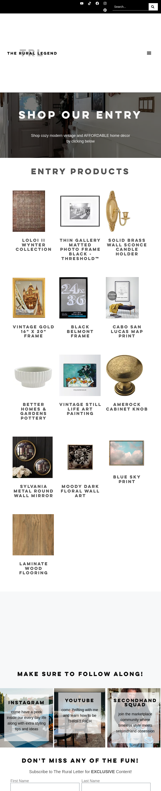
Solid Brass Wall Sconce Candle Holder (127, 247)
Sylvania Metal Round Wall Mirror (34, 491)
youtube (80, 700)
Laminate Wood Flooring (33, 568)
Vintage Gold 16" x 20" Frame (34, 331)
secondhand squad (135, 703)
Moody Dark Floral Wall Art (80, 491)
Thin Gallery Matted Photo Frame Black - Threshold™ (80, 249)
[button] (148, 53)
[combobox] (131, 7)
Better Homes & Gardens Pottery (33, 411)
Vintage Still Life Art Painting (80, 409)
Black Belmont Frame (80, 331)
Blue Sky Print (127, 479)
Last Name (91, 781)
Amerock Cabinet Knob (127, 407)
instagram (26, 702)
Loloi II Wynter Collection (34, 245)
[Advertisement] (80, 631)
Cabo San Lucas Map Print (127, 331)
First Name (19, 781)
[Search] (153, 7)
